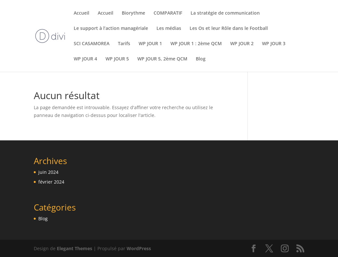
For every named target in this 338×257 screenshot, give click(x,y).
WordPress (139, 248)
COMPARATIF (168, 13)
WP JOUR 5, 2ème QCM (162, 59)
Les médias (168, 28)
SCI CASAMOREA (91, 43)
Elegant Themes (74, 248)
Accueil (81, 13)
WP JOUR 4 (85, 59)
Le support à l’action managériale (111, 28)
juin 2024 (48, 172)
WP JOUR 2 (242, 43)
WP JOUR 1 (150, 43)
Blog (201, 59)
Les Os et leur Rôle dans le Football (229, 28)
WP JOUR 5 (117, 59)
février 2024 (51, 182)
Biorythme (133, 13)
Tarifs (124, 43)
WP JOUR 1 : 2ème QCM (196, 43)
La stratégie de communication (225, 13)
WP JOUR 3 (273, 43)
